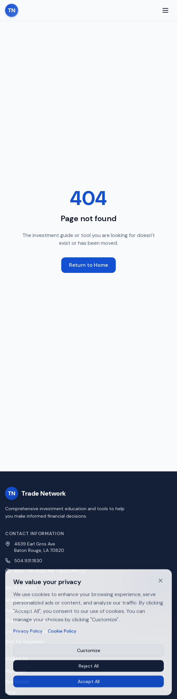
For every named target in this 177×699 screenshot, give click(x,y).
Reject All (89, 668)
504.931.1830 (28, 561)
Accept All (89, 683)
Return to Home (88, 265)
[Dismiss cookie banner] (160, 582)
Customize (88, 652)
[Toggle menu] (165, 10)
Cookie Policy (62, 633)
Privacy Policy (28, 633)
